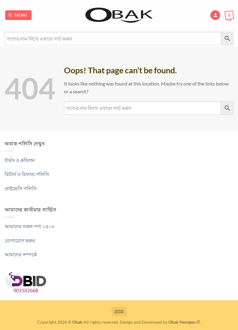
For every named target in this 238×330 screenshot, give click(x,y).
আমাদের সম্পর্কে (21, 254)
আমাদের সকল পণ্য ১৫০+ (29, 226)
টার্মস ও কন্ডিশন (20, 160)
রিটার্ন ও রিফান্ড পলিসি (27, 174)
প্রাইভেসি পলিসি (21, 188)
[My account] (215, 15)
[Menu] (18, 15)
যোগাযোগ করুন (20, 240)
